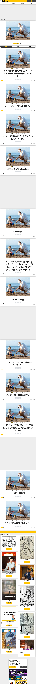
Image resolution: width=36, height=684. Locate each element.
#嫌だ (8, 622)
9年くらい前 (33, 143)
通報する (21, 43)
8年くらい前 (33, 80)
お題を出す (22, 3)
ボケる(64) (9, 602)
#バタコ (3, 622)
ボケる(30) (16, 43)
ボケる (13, 3)
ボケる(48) (9, 651)
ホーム (4, 3)
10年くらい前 (32, 173)
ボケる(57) (9, 625)
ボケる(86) (9, 548)
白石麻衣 (21, 652)
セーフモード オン (12, 666)
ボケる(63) (26, 609)
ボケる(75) (9, 576)
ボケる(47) (26, 654)
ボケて (2, 657)
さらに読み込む (18, 532)
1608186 (7, 657)
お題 (4, 657)
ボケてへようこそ (23, 666)
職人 (31, 3)
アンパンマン (13, 622)
